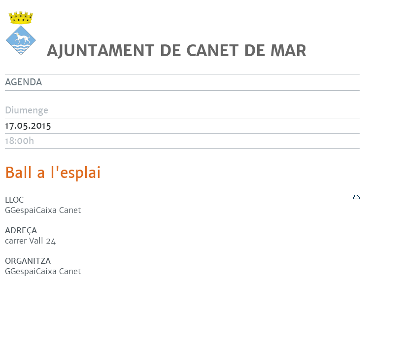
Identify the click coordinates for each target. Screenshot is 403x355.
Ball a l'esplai (53, 173)
